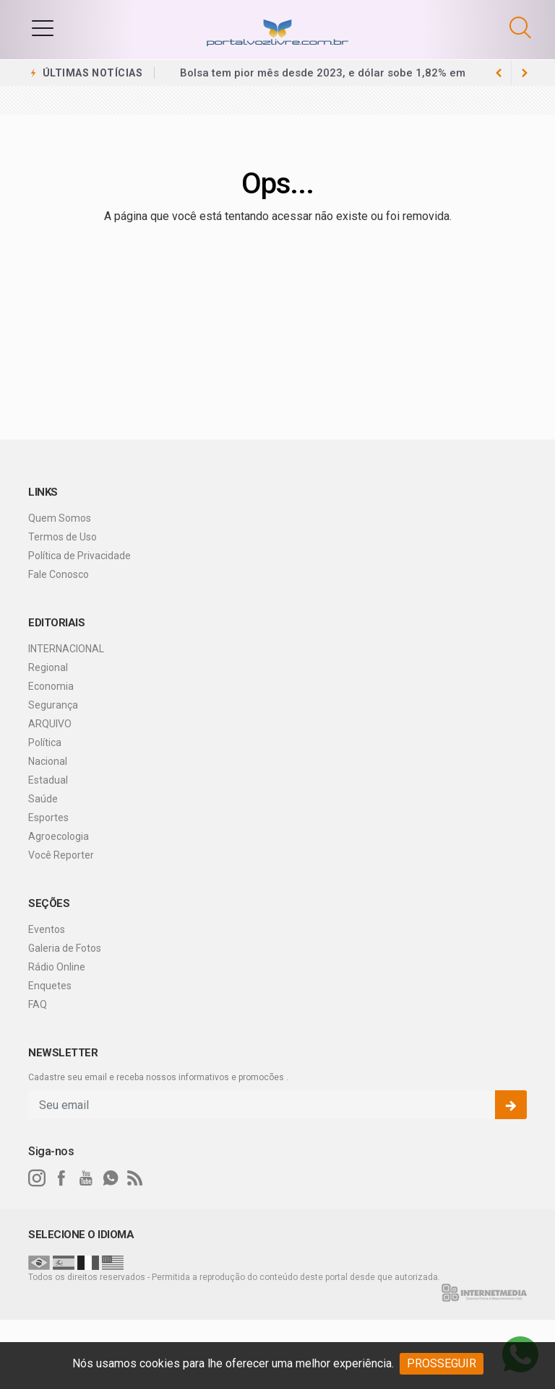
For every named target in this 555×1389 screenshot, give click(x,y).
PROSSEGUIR (441, 1363)
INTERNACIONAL (66, 648)
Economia (51, 686)
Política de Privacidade (79, 555)
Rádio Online (56, 967)
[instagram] (37, 1178)
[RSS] (135, 1178)
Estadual (48, 780)
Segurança (53, 705)
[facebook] (61, 1178)
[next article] (499, 73)
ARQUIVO (50, 723)
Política (44, 742)
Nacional (47, 761)
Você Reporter (61, 855)
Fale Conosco (58, 574)
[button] (42, 27)
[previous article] (525, 73)
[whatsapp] (110, 1178)
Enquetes (50, 985)
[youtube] (86, 1178)
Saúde (43, 799)
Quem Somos (59, 518)
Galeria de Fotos (64, 948)
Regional (48, 667)
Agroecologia (58, 836)
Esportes (48, 817)
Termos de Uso (62, 537)
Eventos (46, 929)
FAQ (37, 1004)
